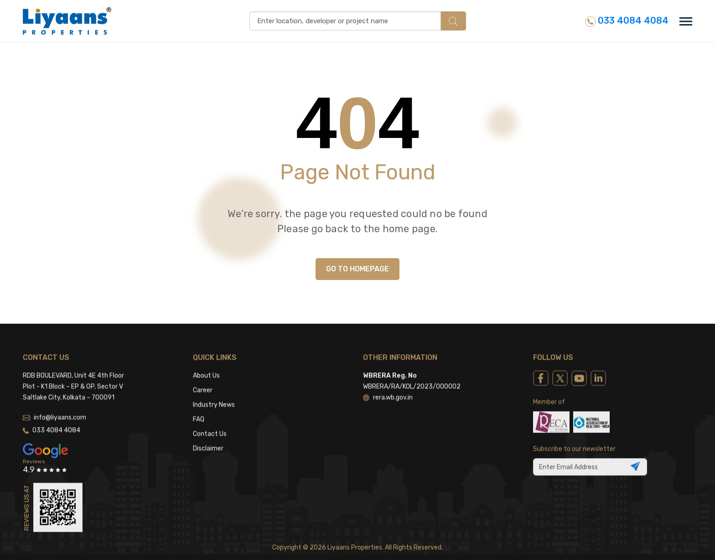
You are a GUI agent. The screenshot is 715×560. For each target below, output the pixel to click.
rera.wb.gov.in (388, 383)
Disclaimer (208, 434)
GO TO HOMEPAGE (357, 269)
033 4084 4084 (626, 20)
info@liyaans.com (54, 403)
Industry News (214, 391)
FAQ (198, 405)
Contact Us (210, 420)
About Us (206, 362)
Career (202, 376)
